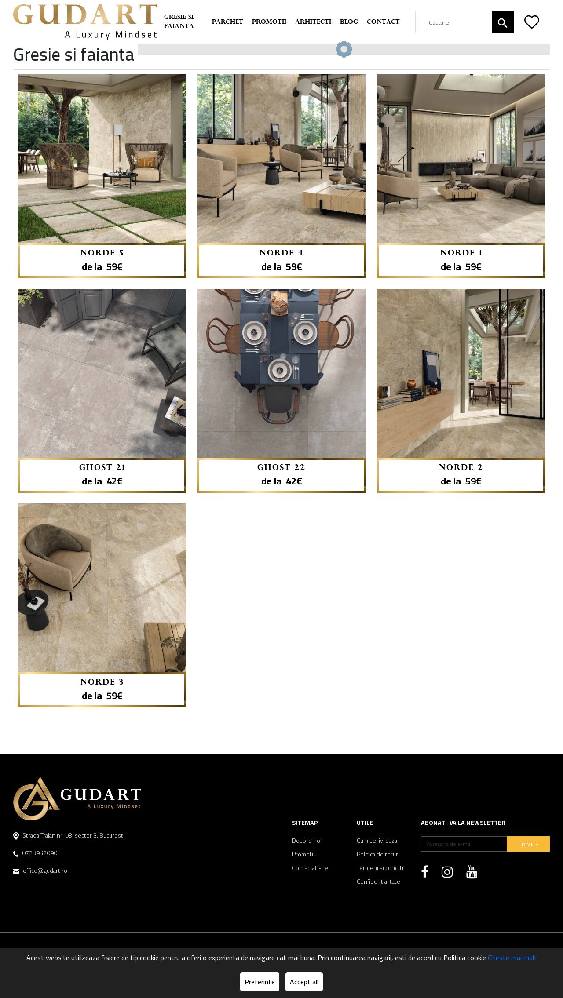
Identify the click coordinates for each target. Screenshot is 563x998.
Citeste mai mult (512, 957)
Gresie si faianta (179, 22)
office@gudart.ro (40, 870)
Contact (383, 22)
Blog (349, 22)
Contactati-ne (310, 868)
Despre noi (307, 840)
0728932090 (35, 853)
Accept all (304, 981)
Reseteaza (528, 54)
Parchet (227, 22)
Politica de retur (377, 854)
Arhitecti (313, 22)
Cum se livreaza (377, 840)
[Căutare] (503, 22)
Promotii (269, 22)
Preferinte (260, 981)
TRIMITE (528, 844)
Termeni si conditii (381, 868)
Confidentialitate (378, 881)
